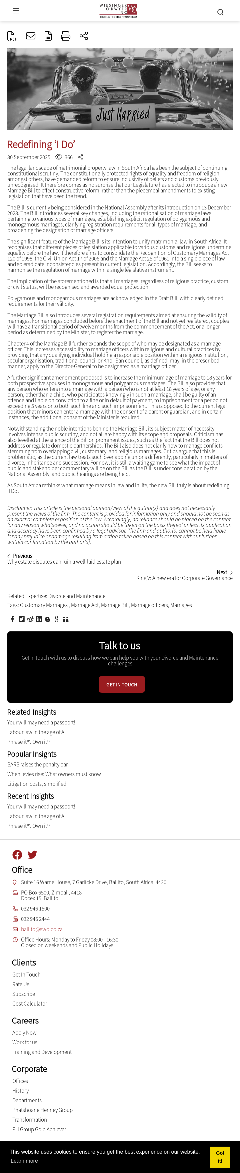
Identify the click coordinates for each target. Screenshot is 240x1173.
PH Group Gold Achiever (39, 1129)
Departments (27, 1100)
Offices (20, 1081)
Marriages (181, 605)
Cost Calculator (29, 1003)
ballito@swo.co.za (42, 929)
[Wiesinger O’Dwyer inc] (118, 10)
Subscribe (23, 994)
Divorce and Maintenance (76, 596)
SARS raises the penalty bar (37, 764)
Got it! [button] (220, 1157)
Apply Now (24, 1032)
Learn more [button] (24, 1161)
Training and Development (42, 1052)
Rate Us (20, 984)
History (20, 1090)
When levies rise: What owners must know (54, 774)
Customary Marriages (44, 605)
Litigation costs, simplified (36, 783)
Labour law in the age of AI (42, 732)
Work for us (24, 1042)
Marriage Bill (115, 605)
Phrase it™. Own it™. (29, 741)
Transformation (29, 1119)
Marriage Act (85, 605)
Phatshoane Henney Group (42, 1110)
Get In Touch (26, 974)
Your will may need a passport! (41, 722)
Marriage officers (149, 605)
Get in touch (121, 684)
